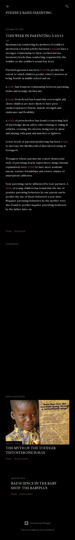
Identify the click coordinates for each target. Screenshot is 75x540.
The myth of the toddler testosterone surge (31, 450)
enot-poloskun (47, 529)
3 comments (26, 494)
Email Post (19, 231)
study (11, 86)
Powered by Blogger (37, 523)
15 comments (21, 458)
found (53, 48)
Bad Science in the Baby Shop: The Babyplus (33, 485)
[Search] (67, 5)
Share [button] (9, 231)
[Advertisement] (37, 361)
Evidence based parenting (29, 13)
